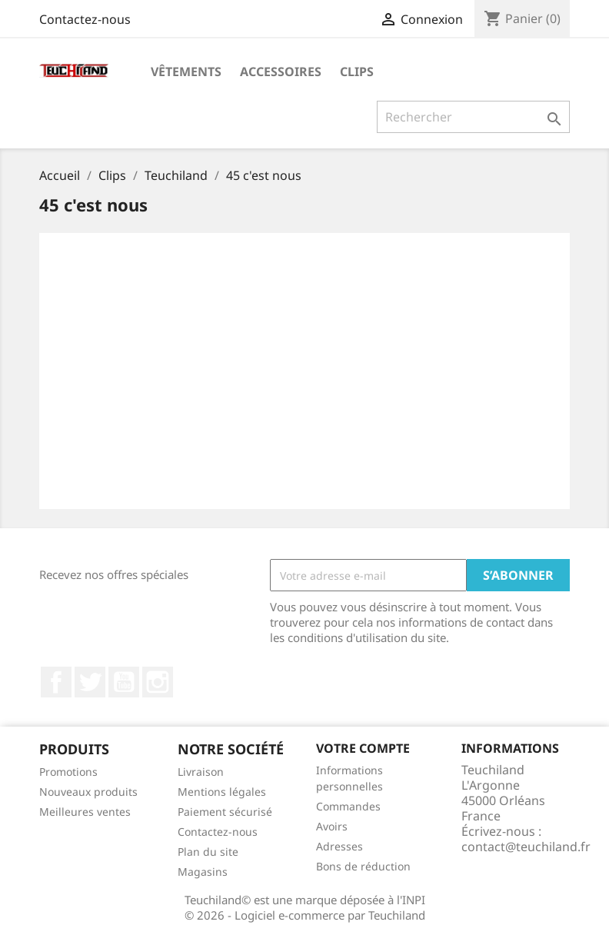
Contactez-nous (85, 19)
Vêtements (186, 71)
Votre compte (363, 748)
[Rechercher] (473, 117)
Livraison (201, 771)
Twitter (90, 682)
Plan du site (208, 851)
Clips (357, 71)
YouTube (123, 682)
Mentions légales (222, 791)
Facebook (56, 682)
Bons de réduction (363, 866)
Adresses (339, 846)
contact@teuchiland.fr (526, 846)
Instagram (157, 682)
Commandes (348, 806)
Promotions (68, 771)
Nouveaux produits (88, 791)
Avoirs (332, 826)
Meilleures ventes (85, 811)
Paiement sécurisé (225, 811)
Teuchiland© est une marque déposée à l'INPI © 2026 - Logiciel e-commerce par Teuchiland (305, 907)
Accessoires (280, 71)
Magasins (203, 871)
